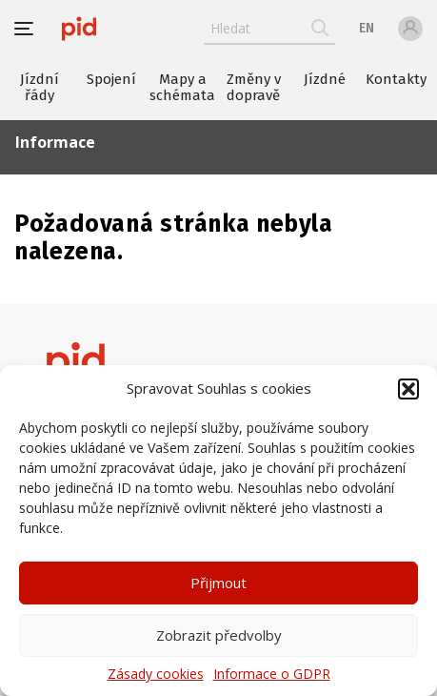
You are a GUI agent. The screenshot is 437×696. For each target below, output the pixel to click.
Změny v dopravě (254, 87)
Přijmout (218, 582)
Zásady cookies (156, 674)
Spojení (111, 79)
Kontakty (396, 79)
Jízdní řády (39, 87)
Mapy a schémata (182, 87)
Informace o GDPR (271, 674)
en (366, 28)
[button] (408, 389)
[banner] (79, 28)
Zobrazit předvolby (219, 635)
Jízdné (325, 79)
